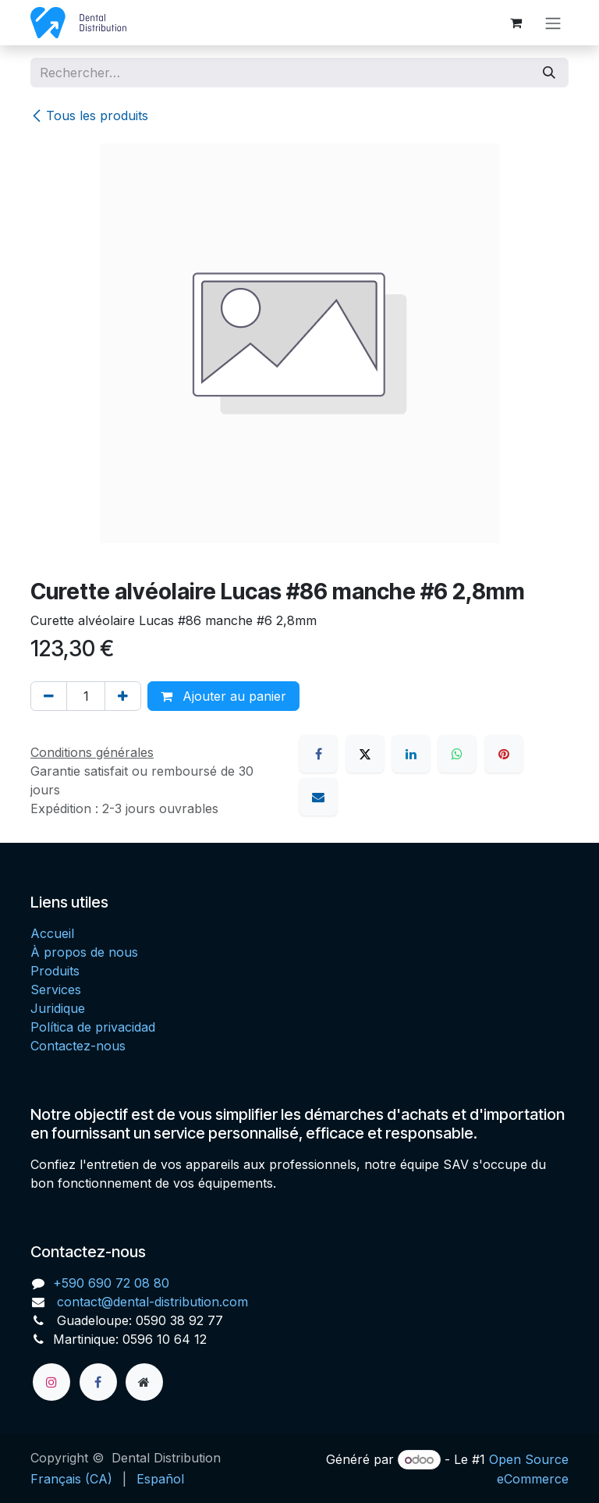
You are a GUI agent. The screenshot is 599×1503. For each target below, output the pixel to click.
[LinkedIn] (411, 754)
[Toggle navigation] (553, 22)
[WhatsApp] (457, 754)
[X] (365, 754)
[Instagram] (51, 1382)
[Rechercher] (549, 72)
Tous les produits (89, 115)
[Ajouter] (123, 696)
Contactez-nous (78, 1046)
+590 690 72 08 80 (111, 1283)
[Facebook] (318, 754)
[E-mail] (318, 796)
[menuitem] (71, 1479)
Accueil (52, 933)
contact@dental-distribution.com (150, 1301)
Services (55, 989)
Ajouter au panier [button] (223, 696)
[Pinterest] (504, 754)
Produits (55, 971)
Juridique (57, 1008)
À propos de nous (84, 952)
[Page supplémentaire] (144, 1382)
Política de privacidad (92, 1027)
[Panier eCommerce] (515, 22)
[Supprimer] (48, 696)
